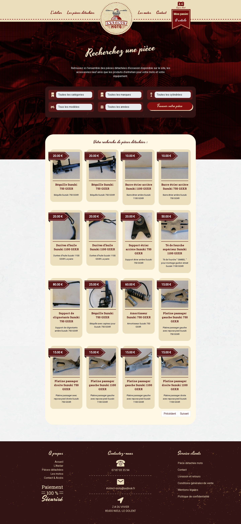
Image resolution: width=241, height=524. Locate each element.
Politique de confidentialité (193, 496)
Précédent (170, 413)
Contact (161, 13)
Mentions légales (188, 489)
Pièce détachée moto (190, 463)
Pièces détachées (52, 469)
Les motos (144, 13)
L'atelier (56, 13)
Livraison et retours (189, 476)
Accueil (59, 461)
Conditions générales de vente (196, 483)
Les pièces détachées (81, 13)
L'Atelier (58, 465)
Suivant (184, 413)
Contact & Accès (53, 477)
